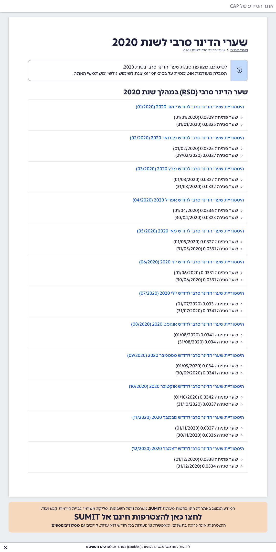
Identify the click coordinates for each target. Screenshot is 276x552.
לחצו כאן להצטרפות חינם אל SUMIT (138, 517)
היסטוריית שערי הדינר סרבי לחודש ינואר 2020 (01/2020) (190, 107)
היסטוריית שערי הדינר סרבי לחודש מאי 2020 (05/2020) (190, 231)
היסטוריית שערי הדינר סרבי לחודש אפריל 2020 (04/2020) (188, 200)
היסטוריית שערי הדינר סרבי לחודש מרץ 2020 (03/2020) (190, 168)
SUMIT (155, 508)
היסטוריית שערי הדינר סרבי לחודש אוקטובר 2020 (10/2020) (186, 386)
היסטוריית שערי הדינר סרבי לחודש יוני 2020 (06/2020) (191, 262)
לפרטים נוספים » (99, 547)
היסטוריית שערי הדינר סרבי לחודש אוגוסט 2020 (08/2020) (187, 324)
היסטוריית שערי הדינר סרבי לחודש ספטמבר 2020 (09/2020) (185, 355)
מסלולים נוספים (66, 525)
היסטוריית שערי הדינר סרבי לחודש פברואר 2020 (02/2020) (187, 138)
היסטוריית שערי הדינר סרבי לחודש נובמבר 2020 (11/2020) (188, 417)
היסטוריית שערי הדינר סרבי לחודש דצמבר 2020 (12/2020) (188, 448)
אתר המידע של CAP (252, 6)
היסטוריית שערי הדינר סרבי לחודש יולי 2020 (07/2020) (191, 293)
